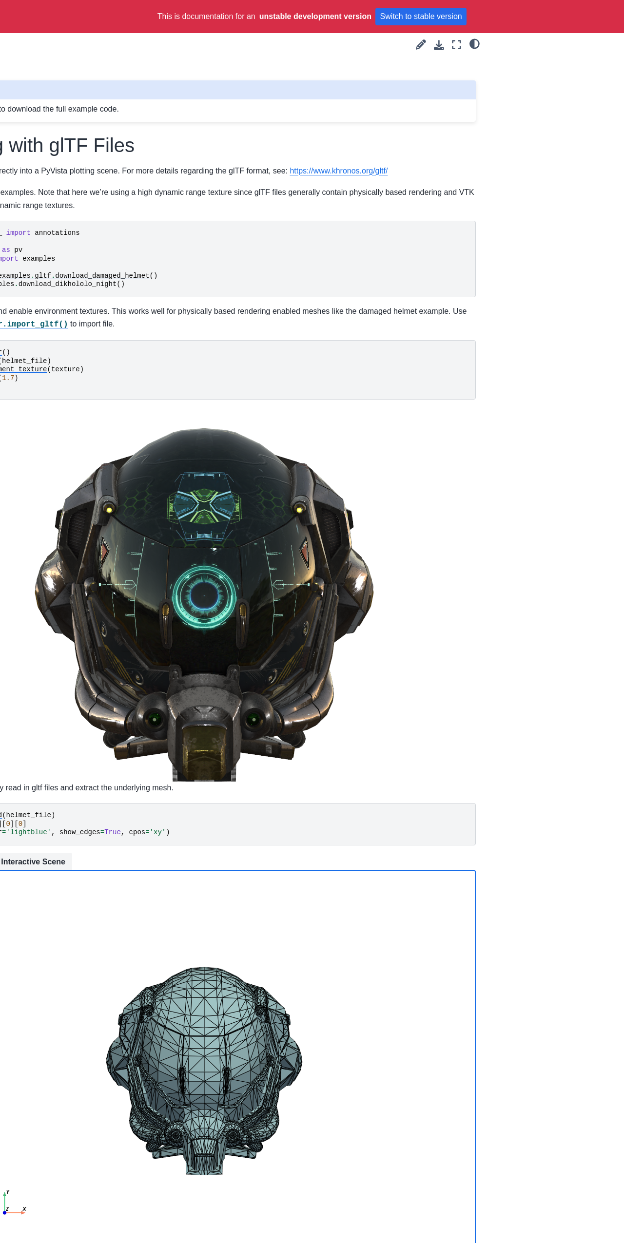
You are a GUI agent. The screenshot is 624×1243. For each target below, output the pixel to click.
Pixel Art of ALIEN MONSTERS (56, 52)
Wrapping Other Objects (65, 472)
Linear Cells (46, 332)
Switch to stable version (421, 16)
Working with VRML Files (67, 363)
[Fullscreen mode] (457, 44)
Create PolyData (54, 120)
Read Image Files (55, 410)
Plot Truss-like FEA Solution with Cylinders (71, 268)
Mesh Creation (44, 565)
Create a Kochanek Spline (69, 649)
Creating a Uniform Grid (65, 290)
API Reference (35, 1226)
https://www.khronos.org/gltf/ (233, 183)
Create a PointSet (56, 104)
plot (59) (33, 518)
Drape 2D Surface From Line (65, 585)
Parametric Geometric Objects (62, 671)
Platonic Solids (51, 73)
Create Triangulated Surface (72, 247)
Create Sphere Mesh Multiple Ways (60, 183)
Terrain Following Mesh (64, 456)
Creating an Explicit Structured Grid (58, 613)
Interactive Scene (241, 777)
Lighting (32, 1180)
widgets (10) (39, 533)
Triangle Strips (50, 135)
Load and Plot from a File (67, 394)
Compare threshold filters (67, 487)
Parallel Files (48, 425)
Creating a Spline (55, 205)
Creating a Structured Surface (61, 226)
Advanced (36, 1210)
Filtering (32, 1133)
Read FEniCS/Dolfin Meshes (72, 378)
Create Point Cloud (58, 89)
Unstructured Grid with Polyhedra (63, 156)
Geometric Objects (57, 634)
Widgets (33, 1164)
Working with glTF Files (67, 348)
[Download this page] (439, 45)
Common (34, 1195)
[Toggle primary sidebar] (142, 44)
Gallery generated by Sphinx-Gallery (427, 1189)
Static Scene (170, 778)
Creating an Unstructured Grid (67, 311)
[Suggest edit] (421, 44)
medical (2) (37, 503)
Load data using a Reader (68, 441)
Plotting (32, 1148)
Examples (29, 549)
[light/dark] (475, 43)
